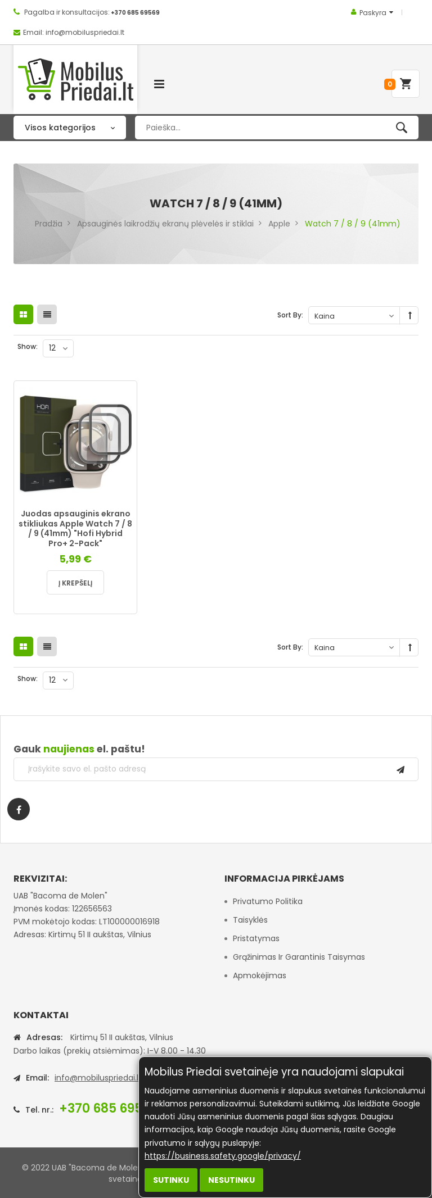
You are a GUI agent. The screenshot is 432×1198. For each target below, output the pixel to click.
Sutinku (171, 1180)
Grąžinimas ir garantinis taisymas (299, 957)
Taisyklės (250, 919)
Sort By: (290, 315)
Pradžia (48, 223)
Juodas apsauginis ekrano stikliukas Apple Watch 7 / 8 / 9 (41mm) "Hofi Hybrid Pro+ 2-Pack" (75, 528)
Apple (279, 223)
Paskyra (372, 12)
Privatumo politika (268, 901)
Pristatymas (256, 938)
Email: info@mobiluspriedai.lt (73, 32)
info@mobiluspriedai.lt (98, 1077)
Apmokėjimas (259, 975)
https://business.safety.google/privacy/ (223, 1155)
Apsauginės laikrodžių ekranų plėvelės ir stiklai (165, 223)
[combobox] (276, 127)
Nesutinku (231, 1180)
